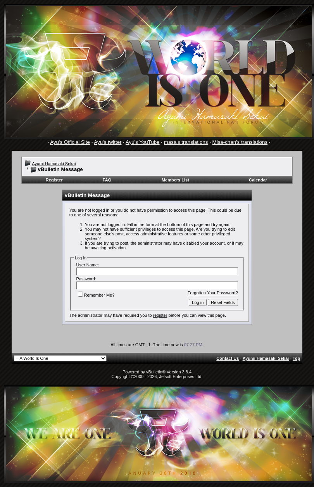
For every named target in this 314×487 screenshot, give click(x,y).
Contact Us (227, 358)
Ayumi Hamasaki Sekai (54, 163)
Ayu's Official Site (70, 142)
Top (296, 358)
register (160, 315)
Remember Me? (96, 295)
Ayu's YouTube (143, 142)
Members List (175, 180)
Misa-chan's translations (240, 142)
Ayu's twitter (107, 142)
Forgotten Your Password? (213, 292)
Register (54, 180)
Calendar (258, 180)
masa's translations (186, 142)
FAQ (107, 180)
